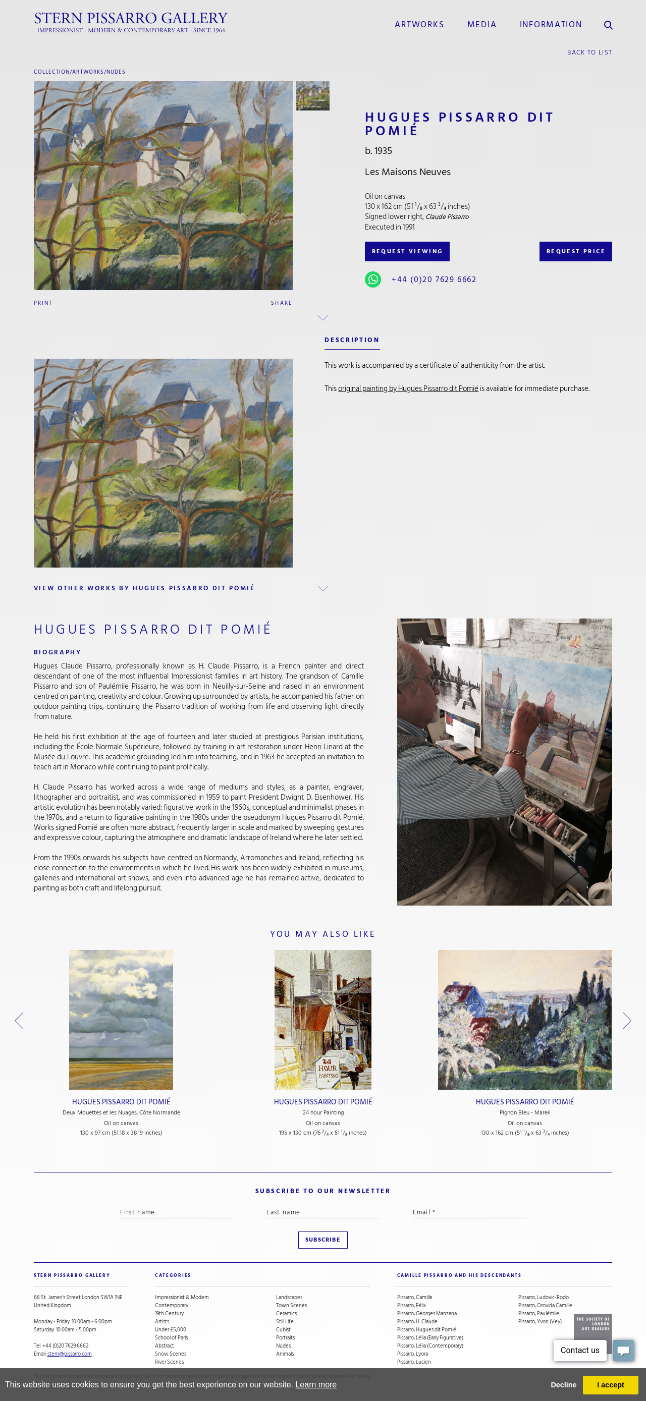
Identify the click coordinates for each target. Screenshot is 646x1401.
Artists (162, 1322)
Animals (285, 1354)
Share (282, 303)
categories (173, 1275)
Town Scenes (291, 1306)
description (352, 340)
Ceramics (286, 1314)
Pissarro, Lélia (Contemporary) (430, 1346)
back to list (589, 52)
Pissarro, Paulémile (538, 1314)
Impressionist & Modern (182, 1298)
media (482, 25)
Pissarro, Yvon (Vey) (540, 1322)
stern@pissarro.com (69, 1354)
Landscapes (289, 1298)
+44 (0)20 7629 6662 (434, 279)
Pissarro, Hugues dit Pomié (426, 1330)
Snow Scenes (170, 1354)
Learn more (316, 1384)
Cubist (283, 1330)
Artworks (419, 25)
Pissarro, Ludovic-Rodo (543, 1298)
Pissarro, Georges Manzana (427, 1314)
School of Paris (171, 1338)
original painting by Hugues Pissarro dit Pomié (408, 389)
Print (43, 303)
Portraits (285, 1338)
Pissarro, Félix (411, 1306)
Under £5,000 (170, 1330)
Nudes (116, 72)
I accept (610, 1385)
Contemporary (171, 1306)
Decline (563, 1385)
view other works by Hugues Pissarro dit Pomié (144, 588)
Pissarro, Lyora (412, 1354)
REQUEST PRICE (576, 251)
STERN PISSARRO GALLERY (72, 1275)
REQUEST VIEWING (407, 251)
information (551, 25)
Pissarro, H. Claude (417, 1322)
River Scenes (169, 1362)
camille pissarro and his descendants (459, 1275)
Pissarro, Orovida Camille (545, 1306)
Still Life (285, 1322)
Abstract (164, 1346)
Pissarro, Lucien (414, 1362)
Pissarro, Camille (415, 1298)
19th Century (169, 1314)
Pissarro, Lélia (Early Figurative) (430, 1338)
